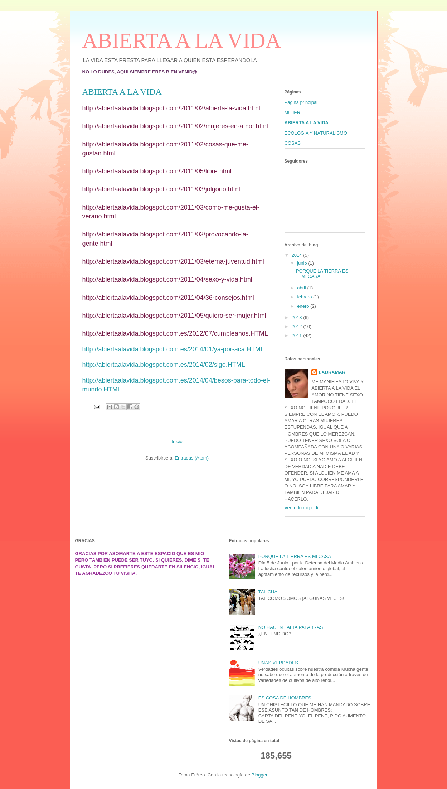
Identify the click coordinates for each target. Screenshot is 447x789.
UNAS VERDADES (278, 662)
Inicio (176, 441)
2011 (297, 335)
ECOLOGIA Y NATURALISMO (316, 133)
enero (303, 306)
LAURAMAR (332, 372)
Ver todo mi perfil (302, 507)
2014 (297, 255)
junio (302, 263)
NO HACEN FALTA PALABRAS (290, 627)
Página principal (301, 102)
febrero (305, 296)
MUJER (293, 112)
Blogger (259, 775)
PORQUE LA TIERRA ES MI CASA (294, 556)
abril (302, 287)
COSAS (293, 143)
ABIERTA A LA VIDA (181, 40)
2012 (297, 326)
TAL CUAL (269, 592)
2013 (297, 317)
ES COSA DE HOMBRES (284, 698)
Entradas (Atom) (192, 458)
